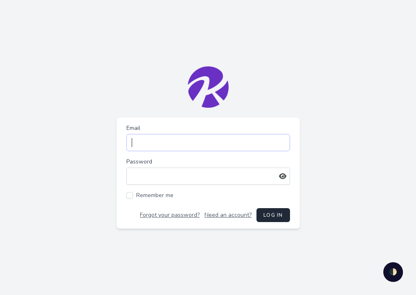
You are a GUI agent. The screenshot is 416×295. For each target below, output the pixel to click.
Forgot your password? (170, 215)
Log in (273, 215)
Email (133, 128)
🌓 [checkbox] (393, 272)
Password (139, 162)
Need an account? (228, 215)
